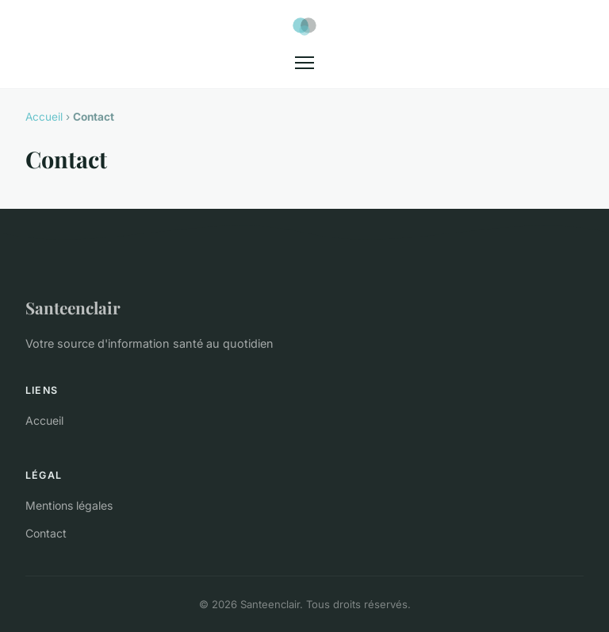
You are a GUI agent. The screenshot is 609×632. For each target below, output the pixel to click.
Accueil (44, 116)
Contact (46, 533)
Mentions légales (69, 505)
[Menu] (304, 62)
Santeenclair (73, 307)
